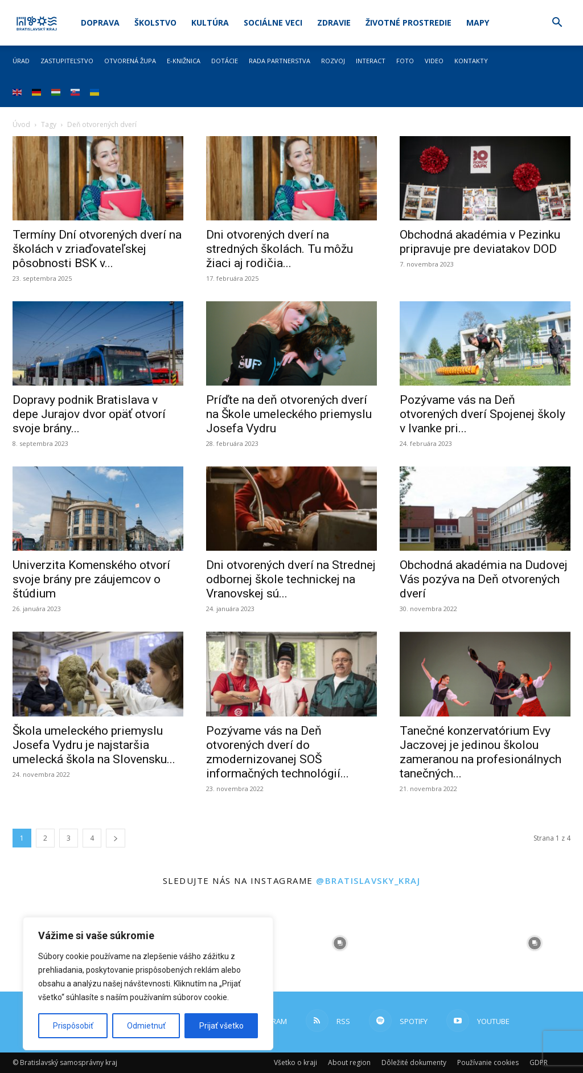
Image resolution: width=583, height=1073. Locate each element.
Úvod (21, 124)
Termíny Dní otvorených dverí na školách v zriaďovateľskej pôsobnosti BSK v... (97, 249)
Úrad (21, 60)
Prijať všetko (221, 1025)
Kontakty (471, 60)
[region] (148, 983)
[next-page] (115, 838)
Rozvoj (333, 60)
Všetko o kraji (295, 1062)
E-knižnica (183, 60)
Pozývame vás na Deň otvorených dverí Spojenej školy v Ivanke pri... (482, 414)
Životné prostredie (408, 22)
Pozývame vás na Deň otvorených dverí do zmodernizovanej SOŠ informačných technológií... (277, 752)
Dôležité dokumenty (413, 1062)
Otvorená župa (130, 60)
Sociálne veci (273, 22)
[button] (556, 23)
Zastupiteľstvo (66, 60)
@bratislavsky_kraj (368, 880)
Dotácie (224, 60)
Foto (405, 60)
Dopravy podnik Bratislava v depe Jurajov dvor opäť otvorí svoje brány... (89, 414)
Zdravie (334, 22)
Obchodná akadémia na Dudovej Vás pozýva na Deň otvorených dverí (484, 579)
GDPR (538, 1062)
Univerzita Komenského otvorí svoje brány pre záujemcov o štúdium (91, 579)
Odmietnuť (146, 1025)
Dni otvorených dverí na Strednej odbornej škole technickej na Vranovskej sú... (291, 579)
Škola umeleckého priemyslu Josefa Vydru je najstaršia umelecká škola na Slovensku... (94, 745)
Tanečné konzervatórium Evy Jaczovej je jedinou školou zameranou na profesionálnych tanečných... (480, 752)
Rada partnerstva (279, 60)
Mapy (477, 22)
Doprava (100, 22)
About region (349, 1062)
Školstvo (155, 22)
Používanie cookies (488, 1062)
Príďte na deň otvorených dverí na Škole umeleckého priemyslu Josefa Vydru (289, 414)
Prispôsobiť (73, 1025)
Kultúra (210, 22)
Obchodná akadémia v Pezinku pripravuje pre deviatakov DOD (480, 242)
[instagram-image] (340, 943)
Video (434, 60)
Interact (370, 60)
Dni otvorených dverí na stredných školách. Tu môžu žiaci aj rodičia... (279, 249)
